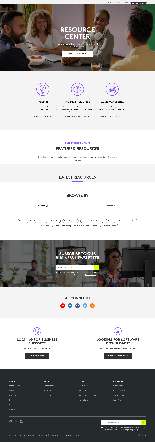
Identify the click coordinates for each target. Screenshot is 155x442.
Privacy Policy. (90, 275)
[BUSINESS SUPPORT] (37, 356)
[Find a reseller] (83, 386)
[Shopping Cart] (145, 7)
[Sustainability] (49, 386)
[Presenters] (55, 221)
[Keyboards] (31, 221)
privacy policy (132, 430)
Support (135, 2)
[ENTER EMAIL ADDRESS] (75, 267)
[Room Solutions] (90, 225)
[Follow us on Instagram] (21, 421)
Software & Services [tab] (52, 7)
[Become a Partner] (85, 390)
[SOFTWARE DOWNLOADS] (118, 356)
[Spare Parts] (117, 400)
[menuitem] (67, 14)
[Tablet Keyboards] (70, 221)
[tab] (43, 205)
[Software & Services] (109, 225)
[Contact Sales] (138, 14)
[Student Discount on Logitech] (119, 395)
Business (128, 2)
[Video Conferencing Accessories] (68, 225)
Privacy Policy (54, 435)
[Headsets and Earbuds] (127, 221)
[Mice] (21, 221)
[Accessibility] (48, 395)
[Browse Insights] (42, 116)
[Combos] (43, 221)
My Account (138, 7)
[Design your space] (120, 14)
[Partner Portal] (84, 400)
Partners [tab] (85, 7)
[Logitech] (19, 7)
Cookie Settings (67, 435)
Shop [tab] (35, 7)
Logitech (110, 2)
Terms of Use (42, 435)
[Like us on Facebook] (10, 421)
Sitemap (79, 435)
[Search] (127, 7)
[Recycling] (47, 390)
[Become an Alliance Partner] (88, 395)
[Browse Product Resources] (77, 116)
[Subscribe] (96, 267)
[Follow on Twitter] (16, 421)
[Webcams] (111, 221)
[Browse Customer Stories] (112, 116)
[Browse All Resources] (77, 54)
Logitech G (119, 2)
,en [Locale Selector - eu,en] (145, 2)
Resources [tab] (71, 7)
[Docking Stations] (45, 225)
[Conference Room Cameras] (92, 221)
